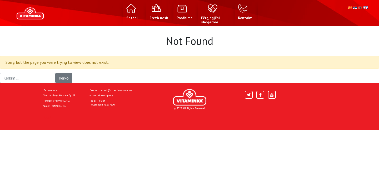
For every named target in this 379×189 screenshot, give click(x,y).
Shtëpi (48, 117)
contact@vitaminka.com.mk (115, 90)
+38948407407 (62, 100)
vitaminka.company (101, 95)
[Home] (189, 97)
